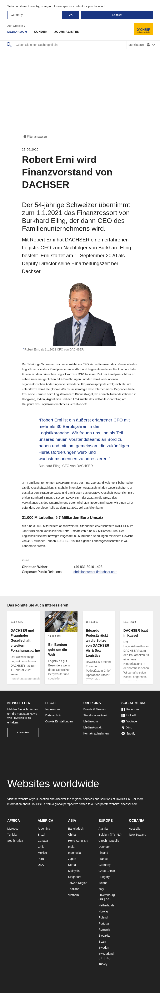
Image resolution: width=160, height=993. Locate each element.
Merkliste (136, 45)
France (103, 858)
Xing (126, 727)
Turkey (103, 964)
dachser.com (129, 804)
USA (41, 864)
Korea (72, 864)
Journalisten (67, 31)
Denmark (104, 846)
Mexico (42, 852)
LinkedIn (129, 715)
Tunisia (12, 834)
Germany (105, 864)
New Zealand (137, 834)
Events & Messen (94, 709)
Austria (103, 828)
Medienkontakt (92, 727)
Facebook (130, 709)
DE (107, 899)
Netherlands (106, 905)
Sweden (104, 947)
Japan (72, 858)
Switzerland (106, 953)
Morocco (13, 828)
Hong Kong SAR (79, 840)
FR (113, 834)
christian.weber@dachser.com (96, 572)
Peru (41, 858)
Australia (134, 828)
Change (117, 14)
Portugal (104, 923)
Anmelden (23, 732)
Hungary (104, 877)
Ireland (103, 883)
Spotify (128, 733)
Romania (104, 929)
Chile (41, 846)
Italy (101, 889)
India (71, 846)
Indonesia (74, 852)
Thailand (73, 889)
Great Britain (107, 870)
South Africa (15, 840)
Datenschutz (53, 715)
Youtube (129, 721)
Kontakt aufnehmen (96, 733)
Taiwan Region (77, 883)
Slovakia (104, 935)
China (72, 834)
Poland (103, 917)
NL (118, 834)
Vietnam (73, 895)
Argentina (44, 828)
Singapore (74, 877)
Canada (43, 840)
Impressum (52, 709)
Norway (103, 911)
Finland (103, 852)
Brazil (41, 834)
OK (71, 14)
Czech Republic (109, 840)
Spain (102, 941)
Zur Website (17, 26)
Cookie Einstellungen (59, 721)
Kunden (41, 31)
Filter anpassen (34, 136)
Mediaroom (17, 31)
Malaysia (74, 870)
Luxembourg (107, 895)
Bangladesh (76, 828)
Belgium (104, 834)
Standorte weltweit (95, 715)
